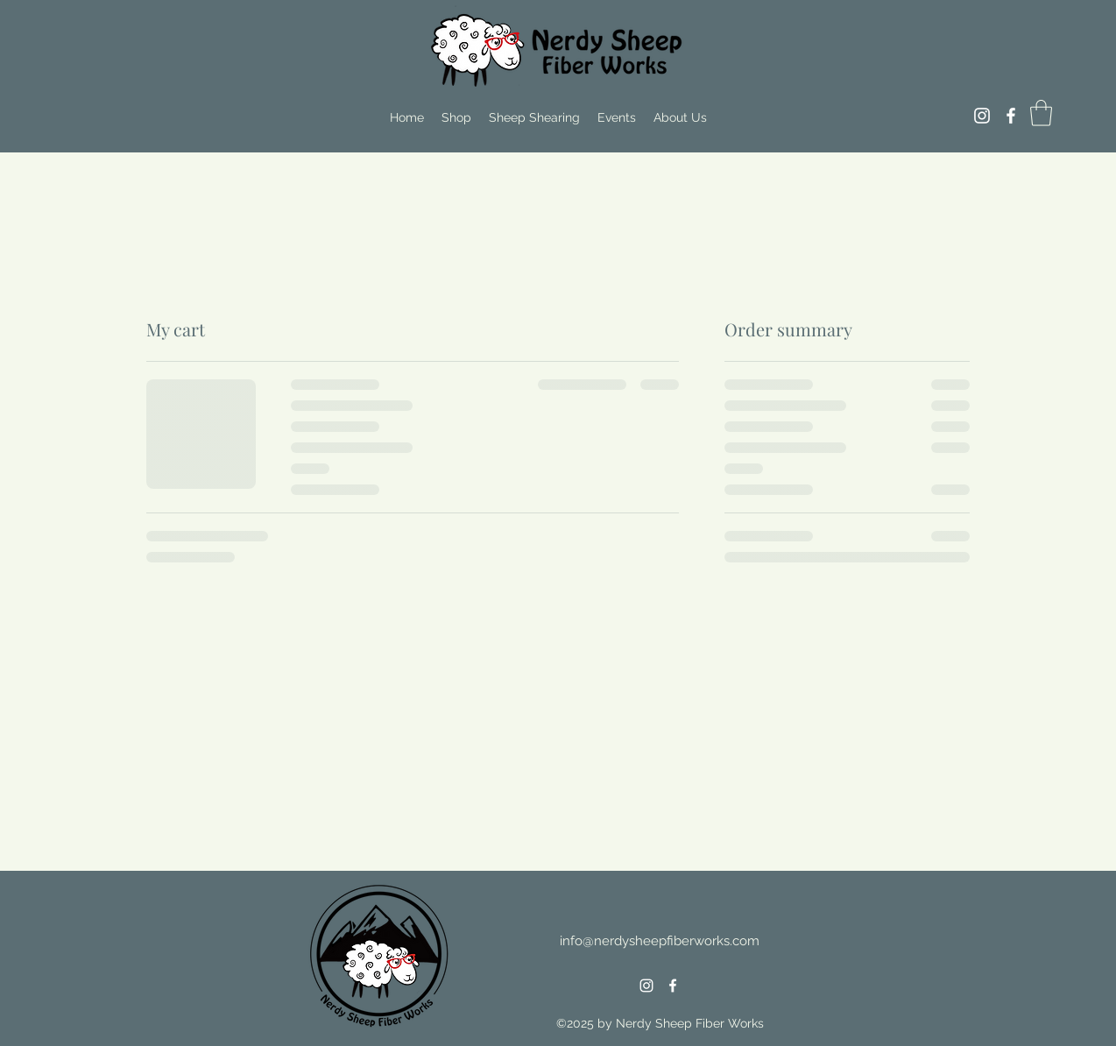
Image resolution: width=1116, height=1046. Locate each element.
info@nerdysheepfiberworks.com (659, 941)
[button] (1041, 113)
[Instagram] (981, 115)
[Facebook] (1010, 115)
